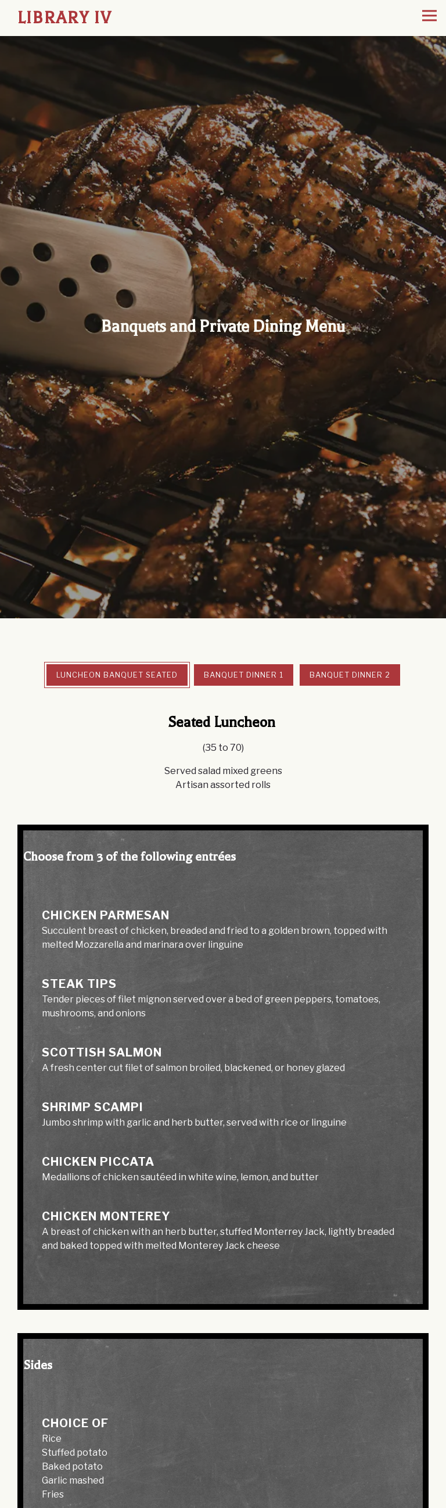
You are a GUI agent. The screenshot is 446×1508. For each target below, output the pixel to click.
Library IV (64, 18)
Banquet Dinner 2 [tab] (350, 615)
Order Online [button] (223, 1497)
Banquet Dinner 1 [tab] (243, 615)
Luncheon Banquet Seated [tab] (117, 615)
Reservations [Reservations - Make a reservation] (223, 1475)
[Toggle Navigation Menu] (429, 16)
